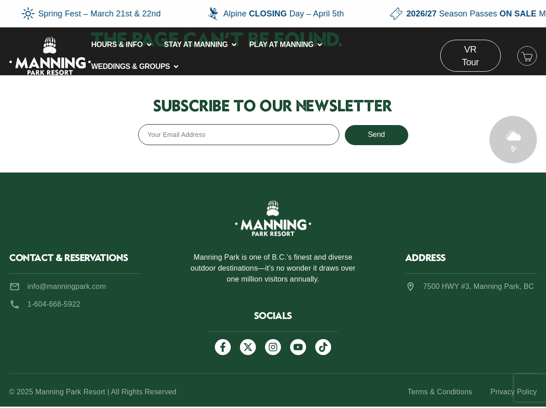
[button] (122, 44)
